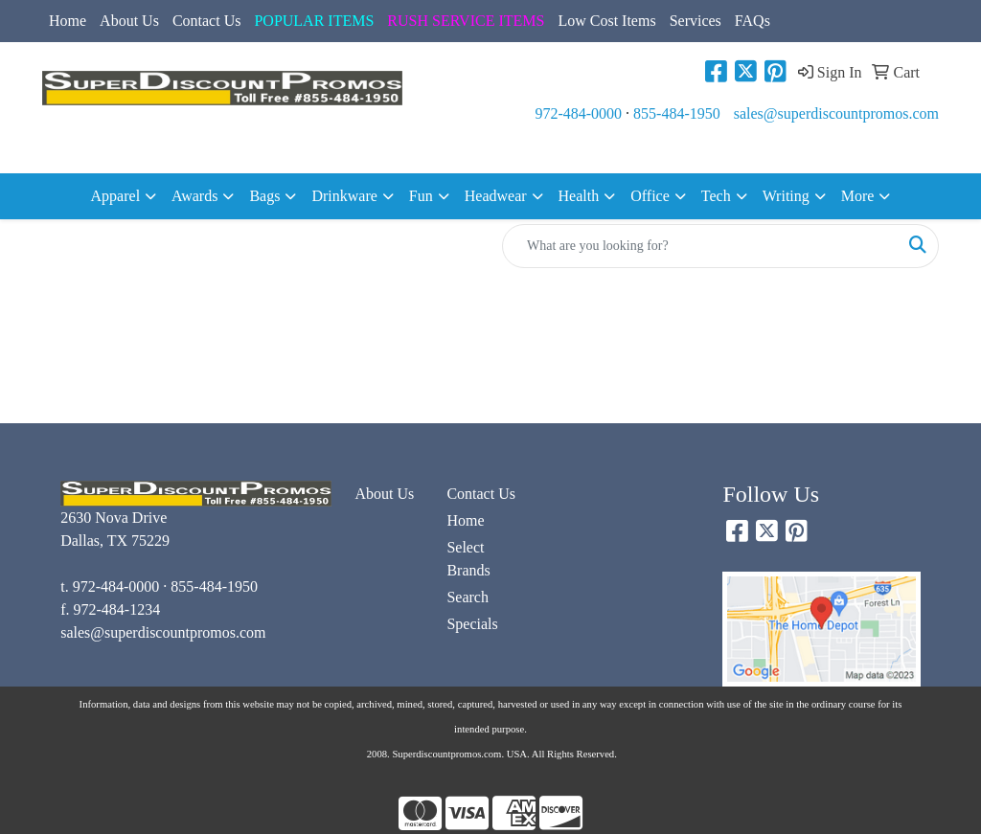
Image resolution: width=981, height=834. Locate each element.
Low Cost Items (606, 20)
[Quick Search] (700, 246)
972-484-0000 (578, 113)
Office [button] (650, 196)
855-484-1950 (676, 113)
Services (695, 20)
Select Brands (468, 558)
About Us (129, 20)
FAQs (752, 20)
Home (67, 20)
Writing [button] (786, 196)
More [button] (858, 196)
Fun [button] (421, 196)
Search (467, 597)
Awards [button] (194, 196)
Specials (471, 624)
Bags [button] (264, 196)
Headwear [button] (496, 196)
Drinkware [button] (343, 196)
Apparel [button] (116, 196)
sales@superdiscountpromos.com (836, 113)
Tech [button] (716, 196)
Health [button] (579, 196)
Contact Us (206, 20)
